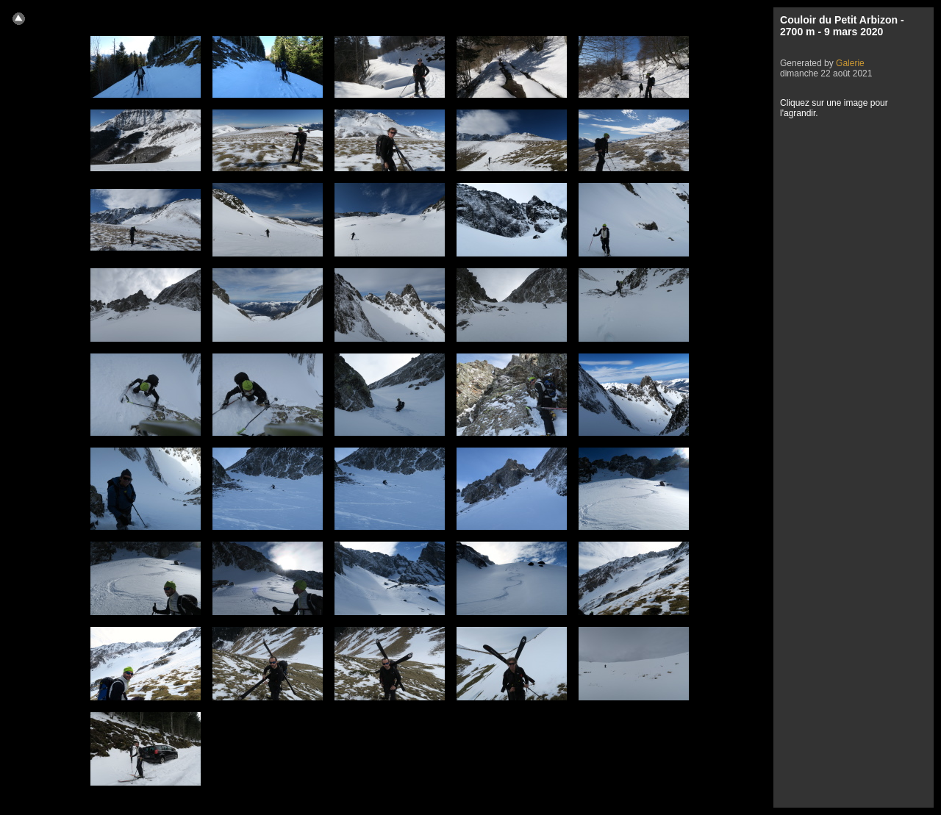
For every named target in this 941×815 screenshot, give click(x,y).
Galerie (850, 63)
